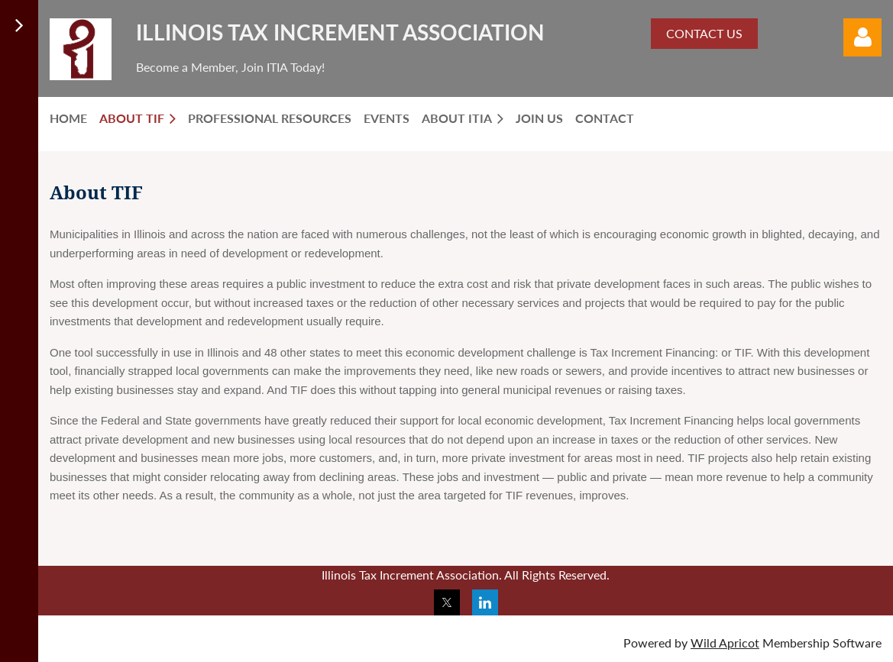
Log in (862, 37)
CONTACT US (704, 33)
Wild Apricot (725, 642)
